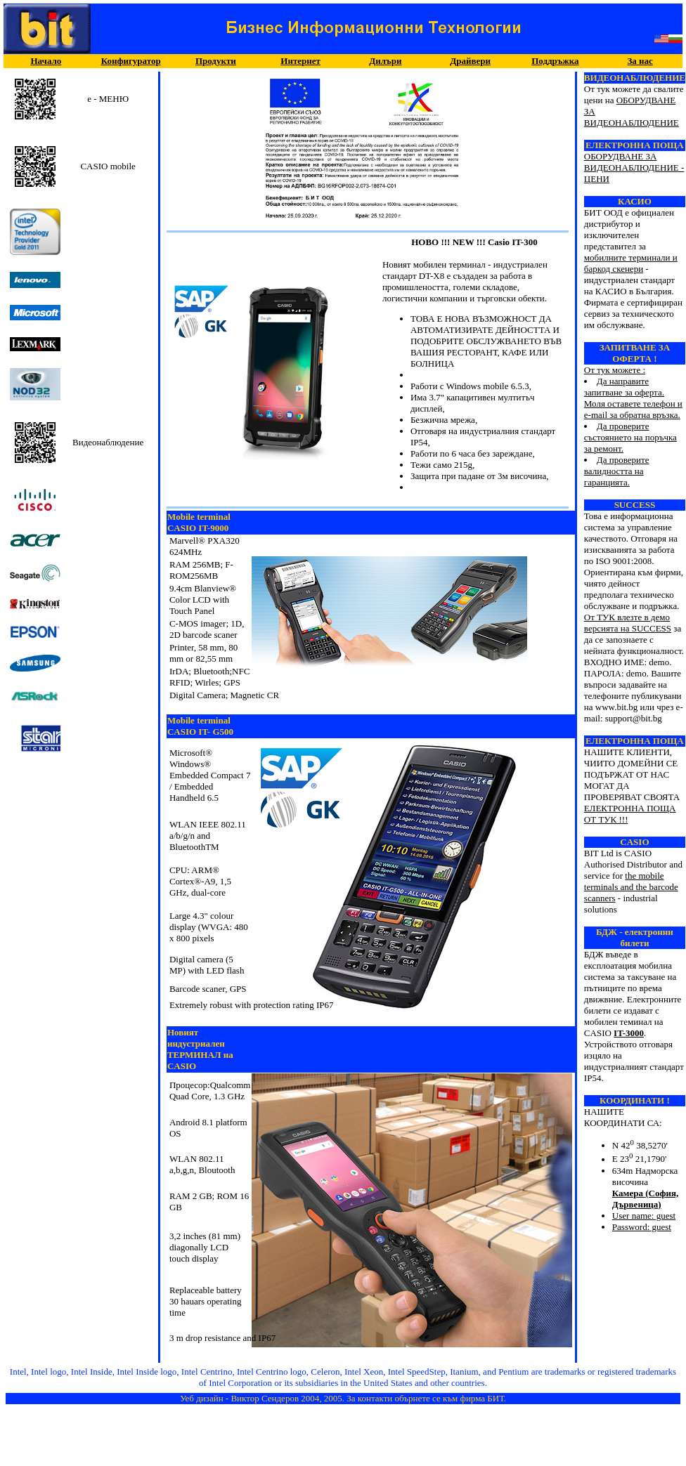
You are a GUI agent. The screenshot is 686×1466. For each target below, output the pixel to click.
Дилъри (385, 60)
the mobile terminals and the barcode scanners (631, 886)
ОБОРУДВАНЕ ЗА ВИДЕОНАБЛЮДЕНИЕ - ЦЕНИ (634, 167)
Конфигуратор (131, 60)
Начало (45, 60)
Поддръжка (554, 60)
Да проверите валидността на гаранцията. (616, 470)
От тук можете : (634, 409)
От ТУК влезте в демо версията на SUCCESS (627, 623)
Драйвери (470, 60)
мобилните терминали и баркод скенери (631, 263)
